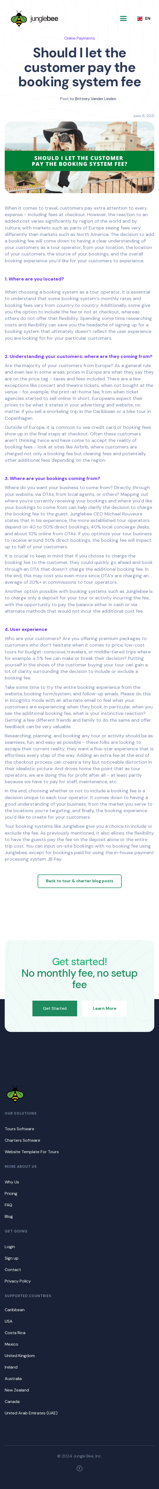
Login (10, 1246)
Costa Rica (15, 1332)
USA (9, 1321)
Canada (12, 1401)
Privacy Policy (18, 1281)
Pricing (11, 1193)
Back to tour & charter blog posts (79, 881)
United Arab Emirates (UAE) (31, 1413)
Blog (9, 1216)
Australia (13, 1378)
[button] (123, 19)
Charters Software (22, 1140)
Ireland (11, 1367)
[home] (34, 18)
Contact (13, 1269)
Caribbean (15, 1309)
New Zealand (17, 1390)
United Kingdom (20, 1355)
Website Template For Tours (32, 1151)
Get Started (55, 1008)
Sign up (12, 1258)
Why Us (12, 1182)
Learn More (104, 1008)
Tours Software (19, 1129)
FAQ (8, 1205)
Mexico (11, 1344)
